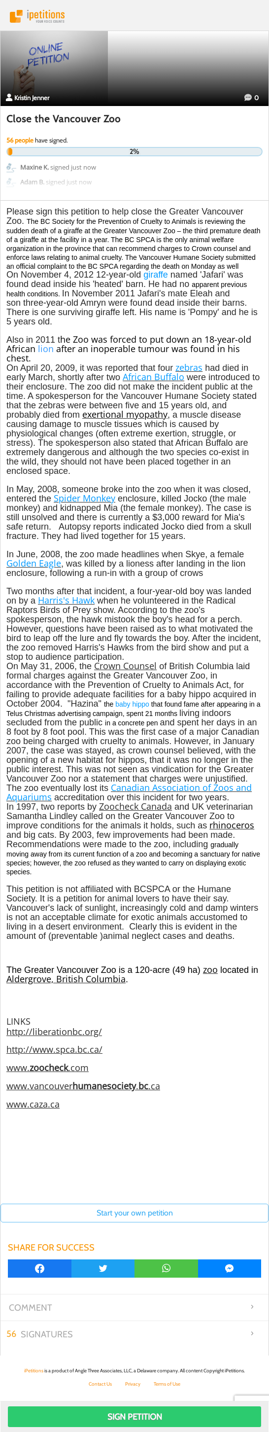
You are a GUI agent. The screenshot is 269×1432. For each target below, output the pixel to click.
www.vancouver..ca (83, 1086)
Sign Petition (134, 1417)
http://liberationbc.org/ (54, 1032)
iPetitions (134, 16)
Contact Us (100, 1384)
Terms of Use (167, 1384)
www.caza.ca (33, 1104)
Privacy (132, 1384)
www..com (47, 1068)
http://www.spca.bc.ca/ (54, 1049)
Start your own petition (135, 1212)
